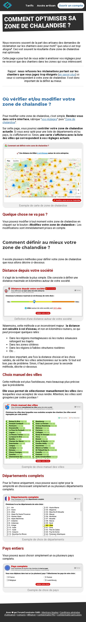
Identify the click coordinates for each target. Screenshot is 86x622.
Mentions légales (50, 612)
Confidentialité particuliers (69, 615)
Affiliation (31, 615)
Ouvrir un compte (71, 5)
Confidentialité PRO (46, 615)
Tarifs (29, 5)
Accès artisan (46, 5)
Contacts (21, 615)
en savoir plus (67, 74)
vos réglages (49, 119)
